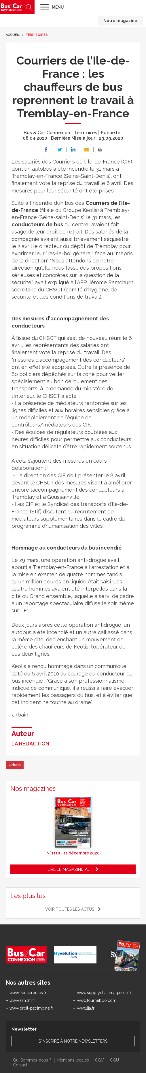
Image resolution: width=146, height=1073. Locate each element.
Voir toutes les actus (69, 909)
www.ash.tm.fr (22, 1000)
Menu (58, 7)
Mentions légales (73, 1060)
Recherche (28, 7)
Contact (20, 1065)
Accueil (13, 35)
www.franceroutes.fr (28, 992)
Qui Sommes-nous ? (32, 1060)
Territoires (37, 35)
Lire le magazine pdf (70, 869)
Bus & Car (11, 7)
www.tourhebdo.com (96, 1000)
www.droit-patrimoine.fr (31, 1008)
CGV (99, 1060)
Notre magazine (120, 20)
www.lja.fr (85, 1008)
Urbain (15, 765)
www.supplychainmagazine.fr (104, 992)
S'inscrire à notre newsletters (73, 1041)
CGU (114, 1060)
